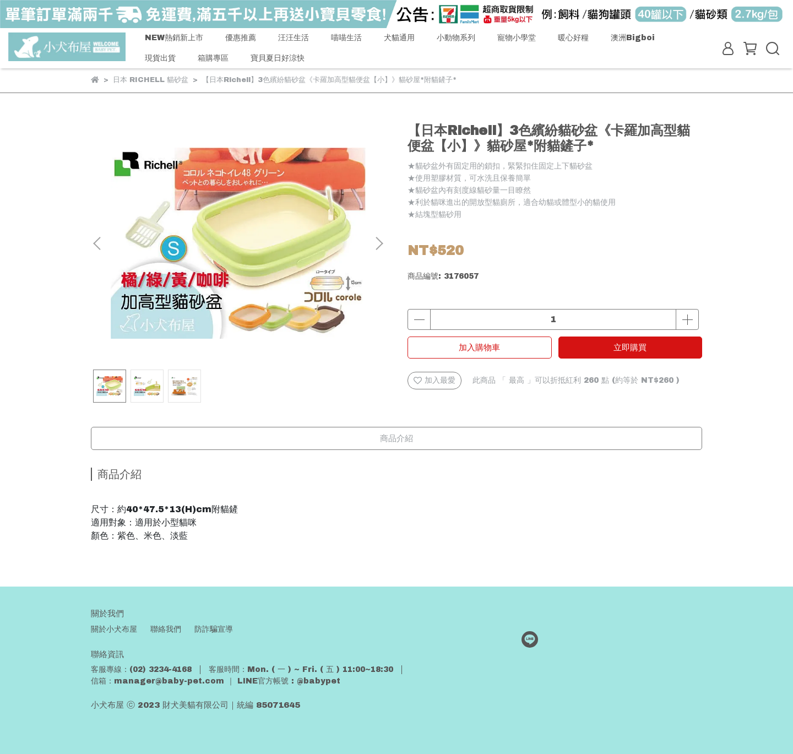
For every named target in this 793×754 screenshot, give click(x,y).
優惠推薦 (240, 38)
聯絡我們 (165, 629)
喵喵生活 (346, 38)
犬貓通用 (399, 38)
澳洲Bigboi (633, 38)
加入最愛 (434, 380)
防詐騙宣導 (213, 629)
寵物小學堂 (516, 38)
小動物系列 (456, 38)
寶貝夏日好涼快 (278, 58)
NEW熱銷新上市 (174, 38)
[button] (378, 243)
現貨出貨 (160, 58)
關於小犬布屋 (114, 629)
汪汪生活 (293, 38)
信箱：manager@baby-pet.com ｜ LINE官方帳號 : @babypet (215, 681)
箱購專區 (213, 58)
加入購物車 (479, 347)
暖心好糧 (573, 38)
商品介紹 (396, 438)
